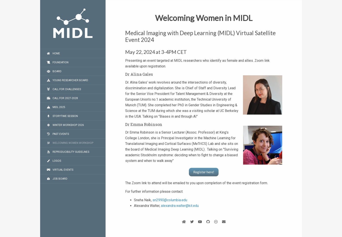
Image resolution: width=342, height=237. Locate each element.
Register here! (203, 172)
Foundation (57, 62)
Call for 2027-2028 (62, 98)
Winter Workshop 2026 (65, 125)
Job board (57, 178)
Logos (54, 161)
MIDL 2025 (56, 107)
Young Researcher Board (67, 80)
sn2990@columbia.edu (169, 200)
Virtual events (60, 169)
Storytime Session (62, 116)
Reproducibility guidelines (68, 152)
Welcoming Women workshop (70, 143)
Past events (58, 134)
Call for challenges (64, 89)
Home (53, 53)
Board (54, 71)
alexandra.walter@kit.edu (180, 206)
